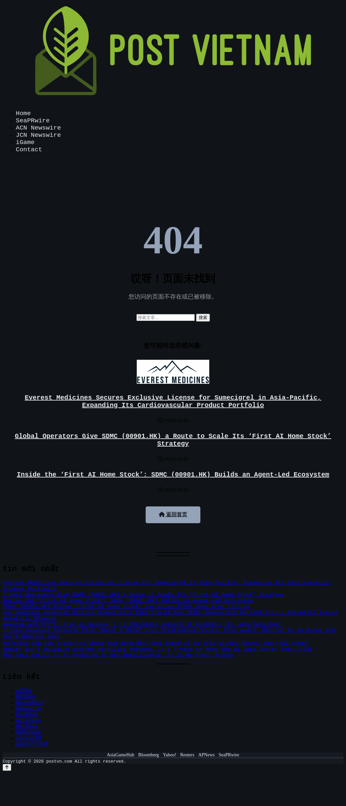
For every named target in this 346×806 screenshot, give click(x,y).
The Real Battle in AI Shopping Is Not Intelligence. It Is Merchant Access (118, 655)
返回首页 (173, 514)
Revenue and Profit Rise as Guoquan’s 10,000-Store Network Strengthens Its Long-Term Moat (142, 624)
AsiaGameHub (120, 754)
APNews (206, 754)
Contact (29, 149)
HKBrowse (28, 732)
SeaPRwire (33, 120)
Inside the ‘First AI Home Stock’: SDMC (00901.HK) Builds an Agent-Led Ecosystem (173, 474)
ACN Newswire (38, 128)
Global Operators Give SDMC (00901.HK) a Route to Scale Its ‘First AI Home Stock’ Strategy (173, 440)
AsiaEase (28, 720)
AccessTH (28, 738)
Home (23, 113)
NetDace (27, 726)
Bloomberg (30, 703)
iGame (25, 142)
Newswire (28, 709)
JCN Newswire (38, 135)
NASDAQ (25, 697)
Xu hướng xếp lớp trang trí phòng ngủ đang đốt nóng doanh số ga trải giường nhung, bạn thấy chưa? (154, 644)
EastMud (27, 715)
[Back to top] (7, 767)
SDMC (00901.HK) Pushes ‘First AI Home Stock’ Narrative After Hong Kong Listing (126, 607)
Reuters (187, 754)
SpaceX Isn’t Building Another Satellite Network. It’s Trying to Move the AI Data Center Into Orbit (158, 649)
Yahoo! (169, 754)
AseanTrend (31, 744)
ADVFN (24, 691)
